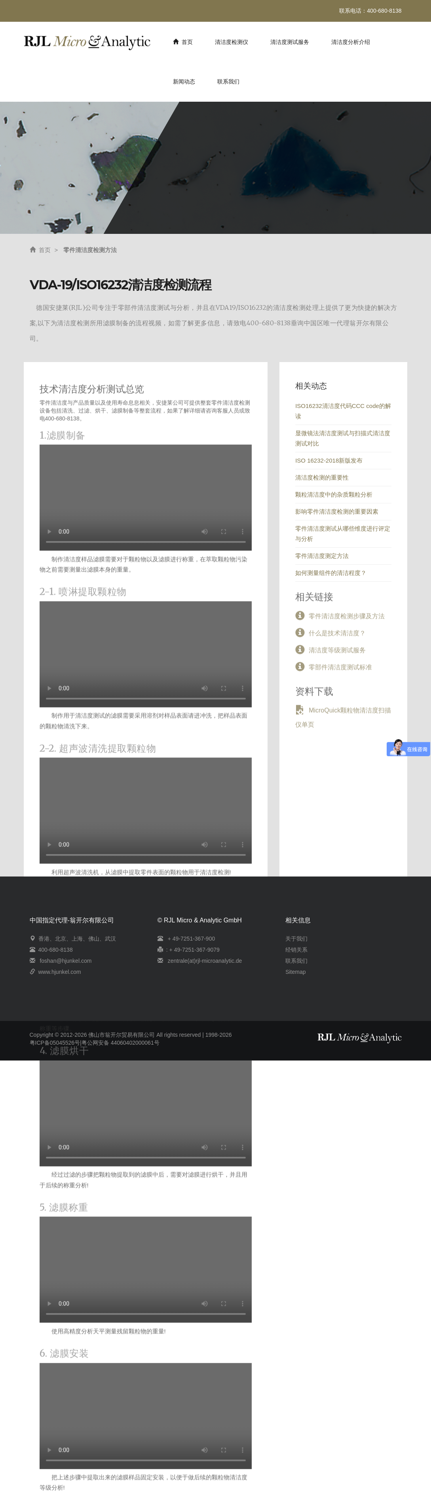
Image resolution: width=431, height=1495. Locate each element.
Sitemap (295, 972)
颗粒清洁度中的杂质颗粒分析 (333, 494)
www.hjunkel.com (59, 972)
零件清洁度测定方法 (322, 555)
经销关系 (296, 950)
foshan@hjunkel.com (65, 961)
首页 (183, 42)
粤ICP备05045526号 (55, 1043)
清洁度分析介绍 (350, 42)
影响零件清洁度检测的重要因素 (336, 511)
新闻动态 (184, 81)
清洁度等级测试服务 (337, 653)
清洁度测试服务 (289, 42)
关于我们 (296, 938)
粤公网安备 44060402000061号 (120, 1043)
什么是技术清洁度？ (337, 636)
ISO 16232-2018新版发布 (329, 460)
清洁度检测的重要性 (322, 477)
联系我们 (228, 81)
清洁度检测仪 (231, 42)
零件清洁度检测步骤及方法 (347, 619)
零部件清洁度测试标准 (340, 670)
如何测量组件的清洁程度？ (330, 572)
